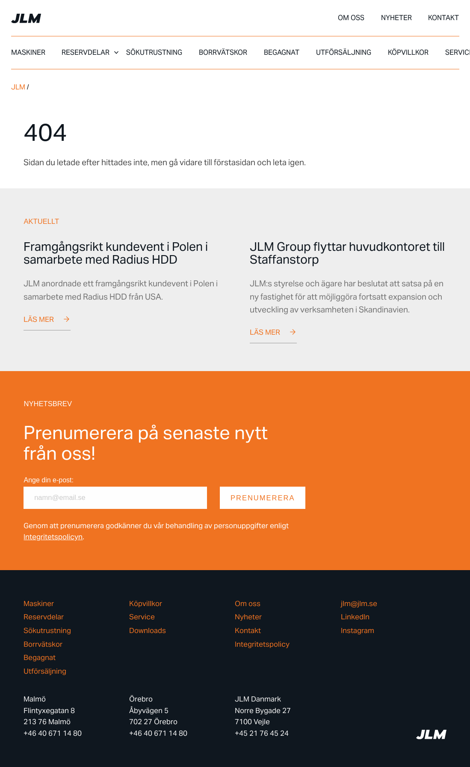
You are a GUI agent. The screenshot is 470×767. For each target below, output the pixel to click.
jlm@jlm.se (359, 603)
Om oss (351, 18)
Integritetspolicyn (53, 536)
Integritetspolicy (262, 644)
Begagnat (281, 52)
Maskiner (28, 52)
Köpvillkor (408, 52)
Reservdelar (85, 52)
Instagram (357, 630)
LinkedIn (355, 617)
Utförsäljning (343, 52)
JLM (18, 87)
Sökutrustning (154, 52)
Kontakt (443, 18)
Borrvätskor (223, 52)
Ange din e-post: (49, 480)
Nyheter (396, 18)
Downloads (147, 630)
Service (142, 617)
